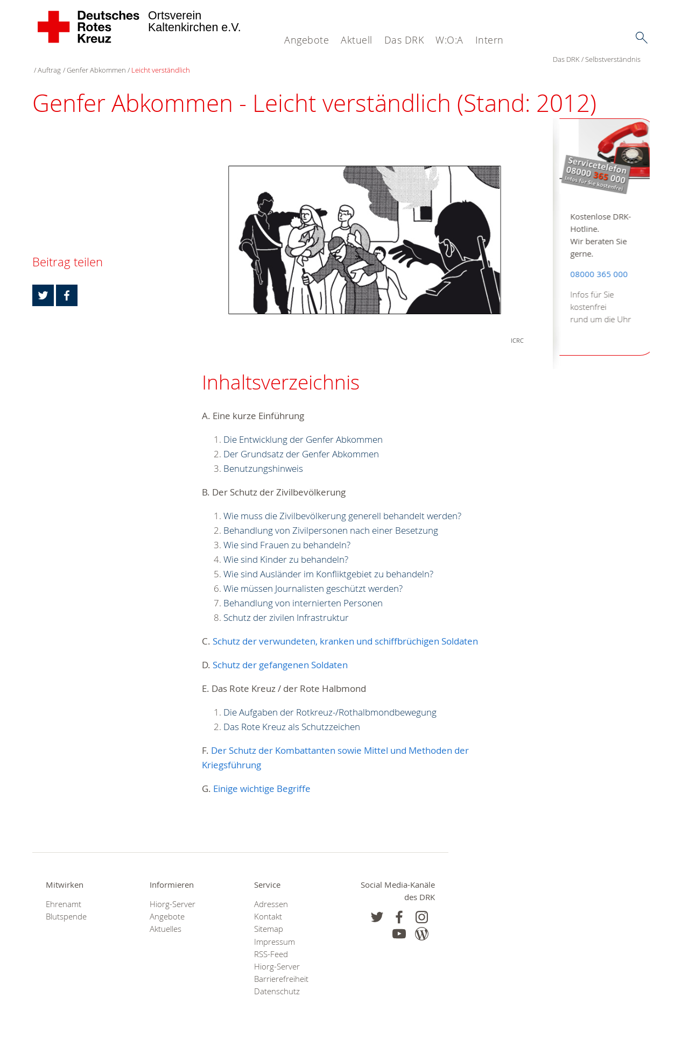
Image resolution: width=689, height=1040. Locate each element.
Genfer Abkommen (184, 59)
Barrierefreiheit (281, 968)
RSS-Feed (271, 943)
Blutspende (66, 906)
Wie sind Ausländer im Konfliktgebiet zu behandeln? (328, 562)
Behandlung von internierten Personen (303, 591)
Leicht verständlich (249, 59)
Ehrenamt (63, 893)
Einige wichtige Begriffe (262, 777)
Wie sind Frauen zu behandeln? (286, 533)
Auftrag (137, 59)
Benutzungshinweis (263, 457)
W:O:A (449, 39)
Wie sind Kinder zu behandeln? (285, 548)
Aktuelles (165, 918)
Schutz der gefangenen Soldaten (280, 653)
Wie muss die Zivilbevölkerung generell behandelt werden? (342, 504)
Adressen (271, 893)
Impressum (274, 930)
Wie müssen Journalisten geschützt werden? (313, 577)
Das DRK (404, 39)
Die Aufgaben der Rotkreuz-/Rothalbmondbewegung (330, 701)
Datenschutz (277, 980)
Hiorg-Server (172, 893)
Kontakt (268, 906)
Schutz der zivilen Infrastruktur (286, 606)
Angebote (306, 39)
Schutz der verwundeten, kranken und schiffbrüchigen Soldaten (345, 630)
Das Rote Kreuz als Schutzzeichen (291, 715)
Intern (489, 39)
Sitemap (268, 918)
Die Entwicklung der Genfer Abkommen (303, 428)
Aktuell (356, 39)
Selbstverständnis (92, 59)
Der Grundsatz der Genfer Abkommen (301, 442)
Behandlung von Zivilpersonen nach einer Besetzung (330, 519)
